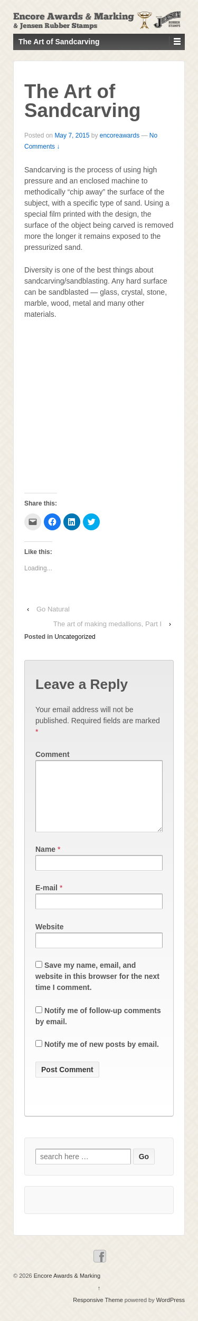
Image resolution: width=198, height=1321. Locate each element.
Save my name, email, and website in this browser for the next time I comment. (97, 989)
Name (45, 862)
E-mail (46, 900)
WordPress (170, 1312)
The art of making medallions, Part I (107, 624)
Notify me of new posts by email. (101, 1057)
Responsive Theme (98, 1312)
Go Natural (53, 609)
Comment (52, 754)
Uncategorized (74, 636)
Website (49, 939)
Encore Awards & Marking (66, 1288)
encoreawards (119, 135)
